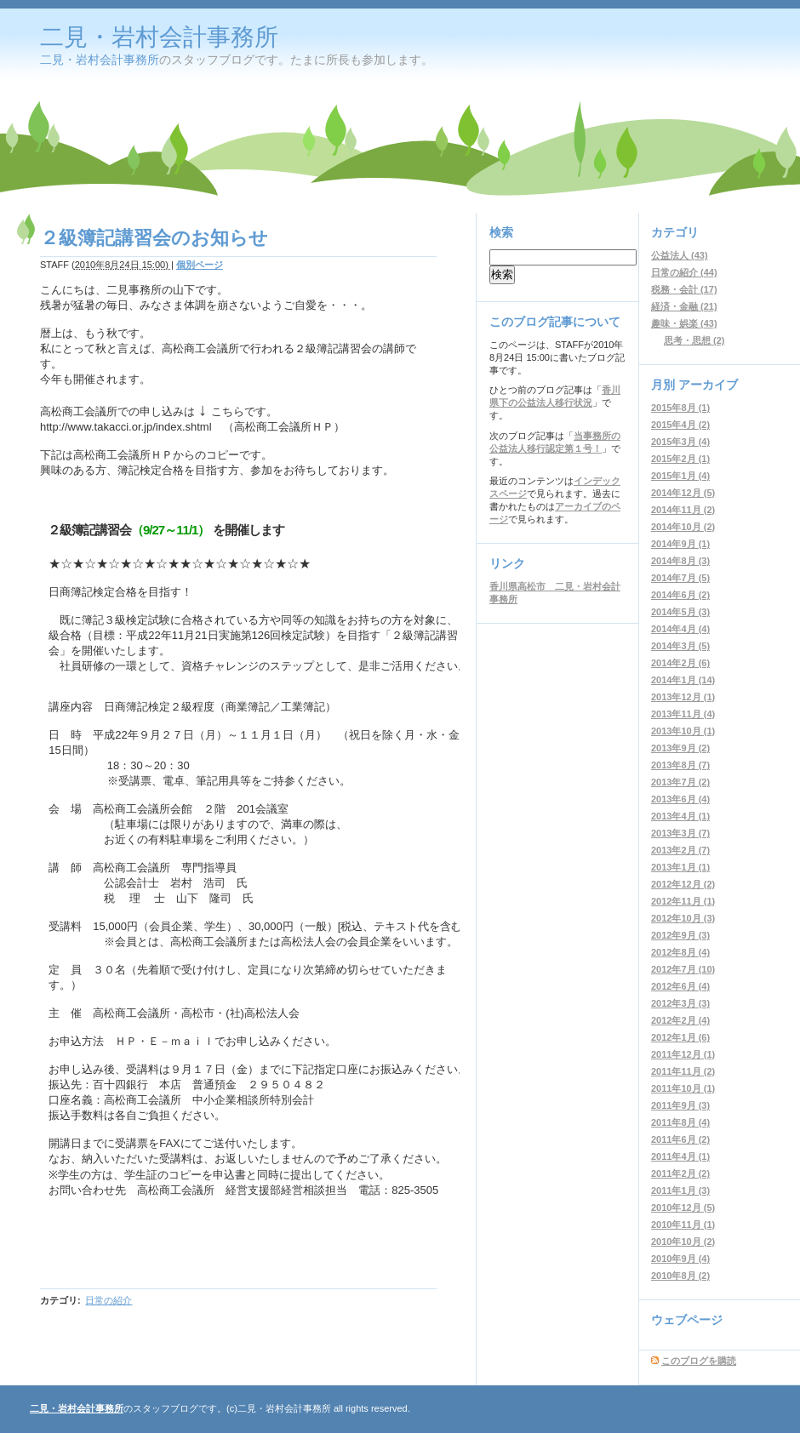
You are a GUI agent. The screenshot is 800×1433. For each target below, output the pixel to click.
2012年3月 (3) (680, 1003)
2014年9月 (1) (680, 544)
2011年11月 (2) (683, 1071)
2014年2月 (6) (680, 663)
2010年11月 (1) (683, 1224)
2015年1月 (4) (680, 476)
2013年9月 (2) (680, 748)
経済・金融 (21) (684, 306)
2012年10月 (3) (683, 918)
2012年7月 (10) (683, 969)
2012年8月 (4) (680, 952)
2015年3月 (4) (680, 442)
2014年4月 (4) (680, 629)
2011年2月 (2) (680, 1173)
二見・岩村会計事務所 (159, 37)
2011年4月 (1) (680, 1156)
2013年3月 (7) (680, 833)
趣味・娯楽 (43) (684, 323)
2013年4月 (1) (680, 816)
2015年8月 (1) (680, 407)
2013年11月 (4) (683, 714)
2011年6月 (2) (680, 1139)
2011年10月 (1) (683, 1088)
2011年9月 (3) (680, 1105)
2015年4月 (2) (680, 425)
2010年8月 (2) (680, 1275)
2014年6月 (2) (680, 595)
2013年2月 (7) (680, 850)
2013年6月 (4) (680, 799)
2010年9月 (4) (680, 1258)
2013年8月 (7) (680, 765)
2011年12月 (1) (683, 1054)
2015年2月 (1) (680, 459)
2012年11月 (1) (683, 901)
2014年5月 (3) (680, 612)
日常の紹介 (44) (684, 272)
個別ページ (199, 265)
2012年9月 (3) (680, 935)
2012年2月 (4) (680, 1020)
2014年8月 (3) (680, 561)
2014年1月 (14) (683, 680)
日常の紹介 (108, 1300)
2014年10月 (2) (683, 527)
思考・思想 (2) (694, 340)
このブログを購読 (698, 1361)
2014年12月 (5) (683, 493)
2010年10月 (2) (683, 1241)
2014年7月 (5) (680, 578)
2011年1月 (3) (680, 1190)
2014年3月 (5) (680, 646)
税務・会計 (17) (684, 289)
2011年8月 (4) (680, 1122)
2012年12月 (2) (683, 884)
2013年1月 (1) (680, 867)
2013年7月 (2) (680, 782)
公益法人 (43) (679, 255)
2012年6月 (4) (680, 986)
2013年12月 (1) (683, 697)
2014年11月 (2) (683, 510)
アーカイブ (708, 384)
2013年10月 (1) (683, 731)
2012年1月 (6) (680, 1037)
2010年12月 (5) (683, 1207)
